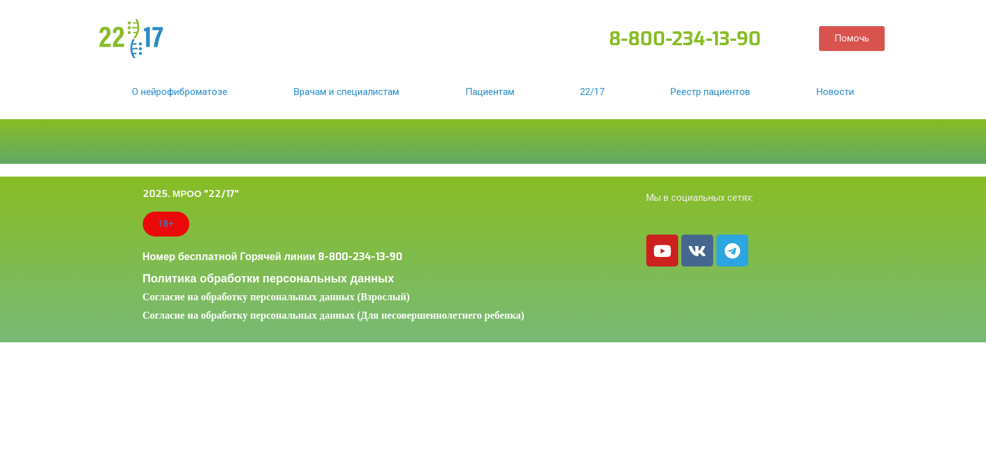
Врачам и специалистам (346, 92)
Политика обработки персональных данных (269, 278)
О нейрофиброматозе (180, 92)
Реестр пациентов (710, 92)
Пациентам (489, 92)
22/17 (592, 92)
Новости (835, 92)
